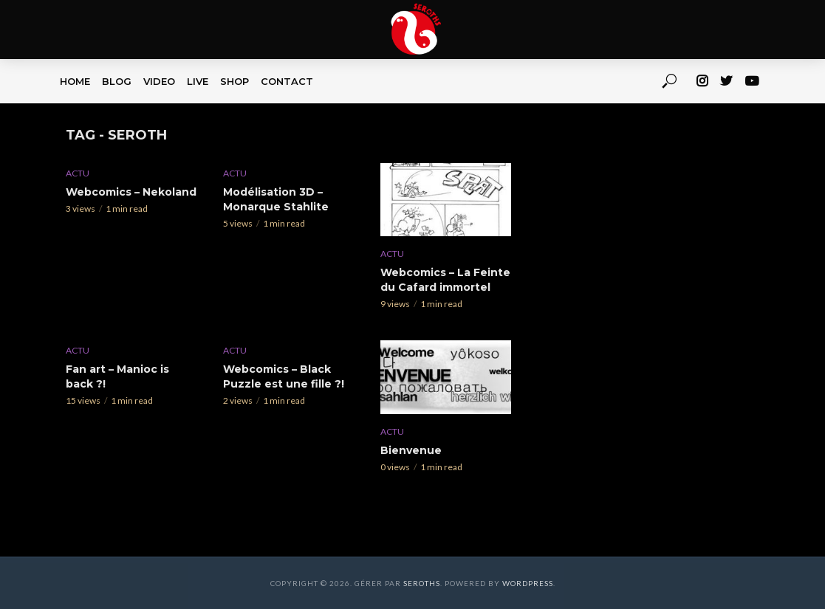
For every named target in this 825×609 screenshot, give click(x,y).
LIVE (197, 81)
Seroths (421, 583)
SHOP (234, 81)
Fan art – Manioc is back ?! (117, 376)
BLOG (116, 81)
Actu (77, 173)
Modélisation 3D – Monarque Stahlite (276, 199)
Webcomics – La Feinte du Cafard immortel (445, 280)
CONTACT (287, 81)
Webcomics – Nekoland (131, 192)
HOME (75, 81)
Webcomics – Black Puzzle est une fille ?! (283, 376)
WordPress (527, 583)
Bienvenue (411, 450)
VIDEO (159, 81)
